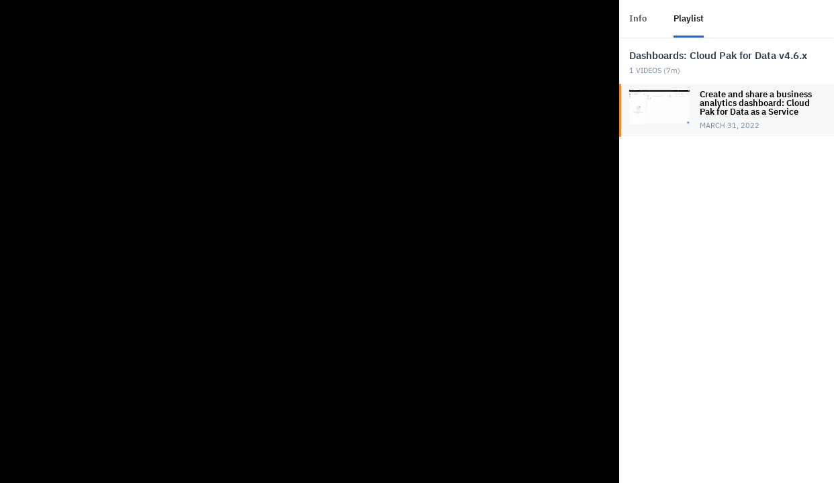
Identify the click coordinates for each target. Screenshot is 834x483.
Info (638, 18)
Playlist (689, 18)
